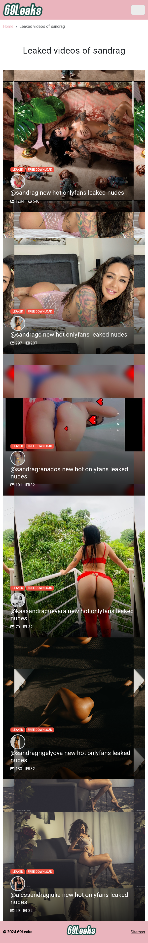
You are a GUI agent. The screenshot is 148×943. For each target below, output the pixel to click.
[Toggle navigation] (138, 10)
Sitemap (138, 932)
